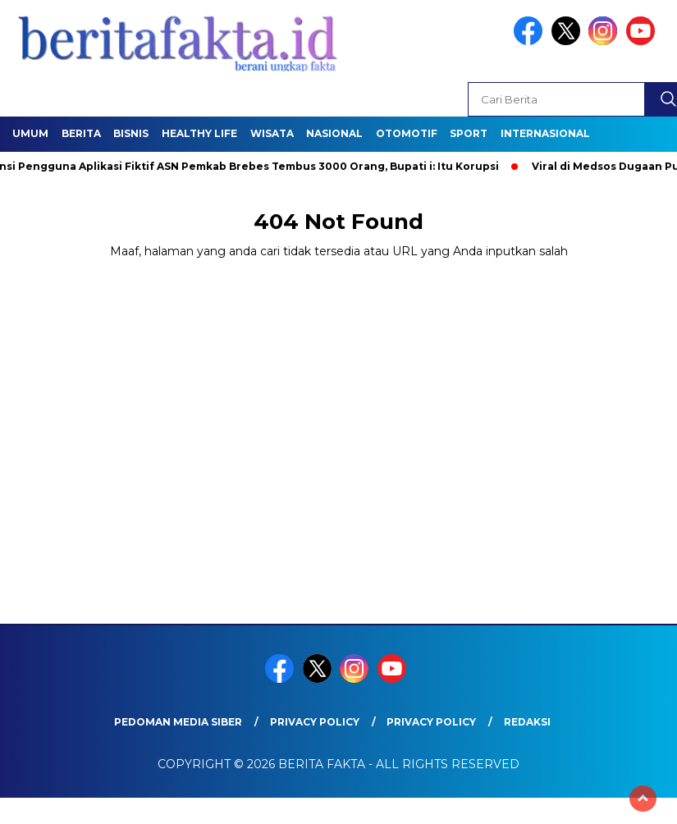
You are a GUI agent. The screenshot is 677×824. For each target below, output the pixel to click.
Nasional (334, 133)
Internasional (545, 133)
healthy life (199, 133)
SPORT (468, 133)
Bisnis (131, 133)
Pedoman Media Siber (178, 722)
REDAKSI (527, 722)
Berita (81, 133)
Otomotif (406, 133)
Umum (30, 133)
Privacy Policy (314, 722)
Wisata (272, 133)
